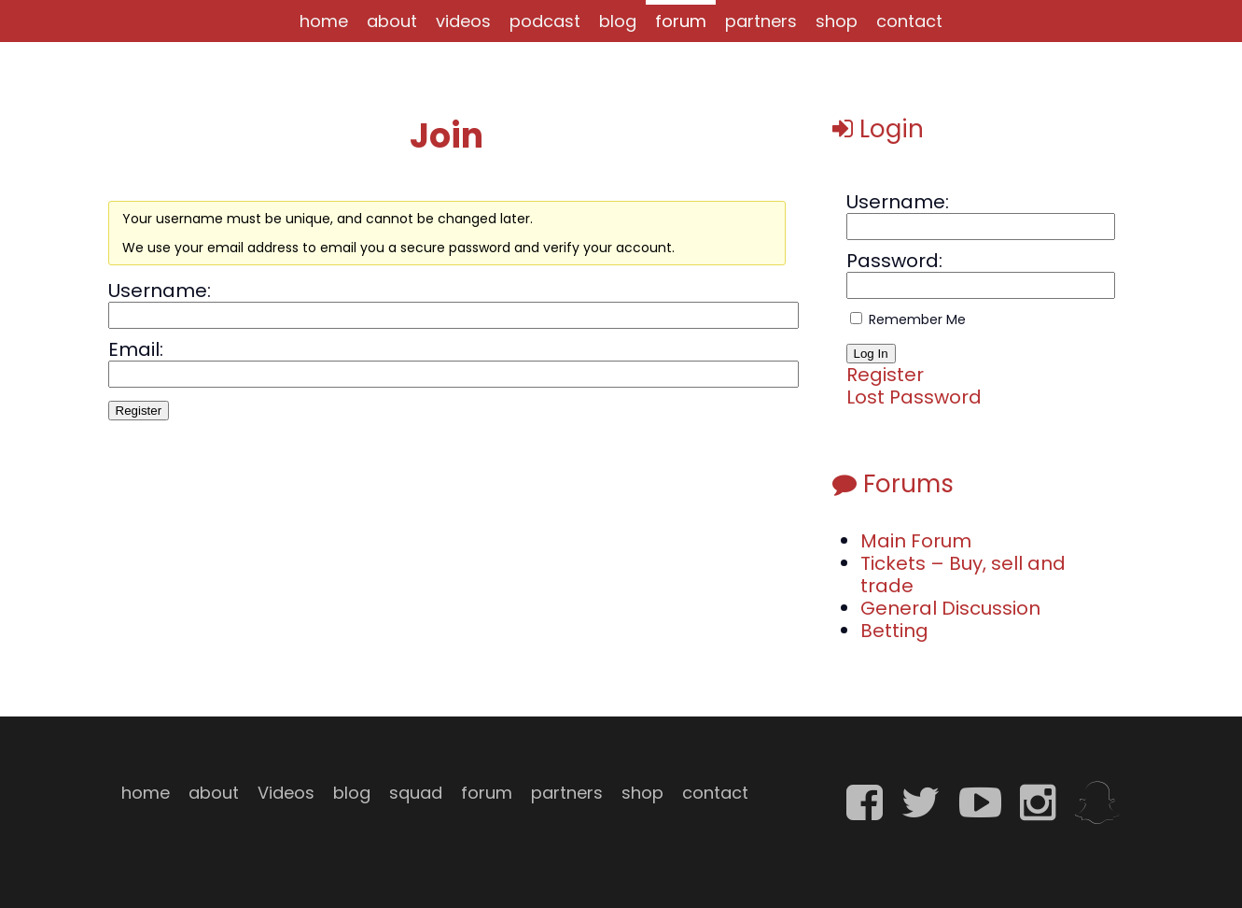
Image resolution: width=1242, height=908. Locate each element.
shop (837, 21)
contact (909, 21)
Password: (894, 260)
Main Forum (915, 541)
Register (139, 411)
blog (617, 21)
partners (761, 21)
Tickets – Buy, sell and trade (963, 574)
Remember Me (917, 319)
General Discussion (950, 608)
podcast (544, 21)
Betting (894, 630)
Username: (159, 290)
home (324, 21)
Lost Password (914, 397)
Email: (135, 349)
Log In (871, 354)
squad (415, 793)
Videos (286, 793)
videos (463, 21)
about (392, 21)
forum (680, 21)
